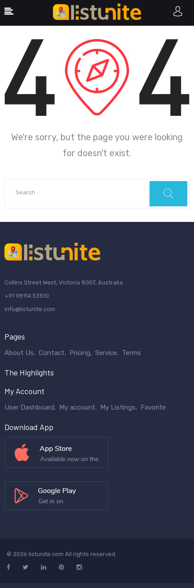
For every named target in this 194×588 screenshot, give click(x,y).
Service (106, 353)
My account (77, 407)
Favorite (153, 407)
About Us (19, 353)
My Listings (118, 407)
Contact (52, 353)
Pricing (79, 353)
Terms (131, 353)
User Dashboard (29, 407)
